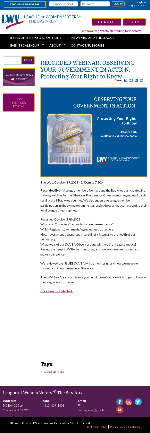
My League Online (97, 426)
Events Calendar (25, 45)
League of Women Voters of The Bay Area (46, 423)
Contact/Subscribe (87, 45)
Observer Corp (54, 371)
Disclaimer (134, 426)
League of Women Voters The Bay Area (43, 392)
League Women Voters (52, 18)
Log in (118, 3)
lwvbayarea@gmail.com (93, 410)
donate (106, 22)
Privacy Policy (117, 426)
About (55, 45)
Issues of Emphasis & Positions (36, 38)
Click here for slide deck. (56, 291)
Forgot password (137, 5)
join (134, 22)
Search (28, 60)
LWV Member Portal (25, 4)
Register (141, 2)
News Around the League (93, 38)
